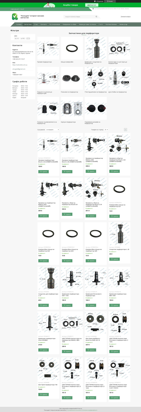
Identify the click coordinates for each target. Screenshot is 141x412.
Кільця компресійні (67, 62)
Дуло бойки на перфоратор (117, 92)
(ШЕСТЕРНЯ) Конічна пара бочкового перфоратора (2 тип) (71, 386)
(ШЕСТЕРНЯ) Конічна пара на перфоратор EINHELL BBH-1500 (72, 340)
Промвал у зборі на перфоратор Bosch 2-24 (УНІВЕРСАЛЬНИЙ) (94, 204)
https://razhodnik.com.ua (19, 65)
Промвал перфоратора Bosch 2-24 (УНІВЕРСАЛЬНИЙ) (48, 161)
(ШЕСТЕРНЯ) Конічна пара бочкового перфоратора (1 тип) (118, 340)
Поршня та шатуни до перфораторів (44, 92)
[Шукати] (96, 16)
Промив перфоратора (44, 62)
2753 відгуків (99, 1)
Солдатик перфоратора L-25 (119, 249)
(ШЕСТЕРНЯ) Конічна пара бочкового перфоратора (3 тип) (95, 386)
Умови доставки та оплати (87, 24)
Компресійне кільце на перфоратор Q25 (94, 250)
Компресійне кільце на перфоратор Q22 (46, 250)
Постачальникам (54, 24)
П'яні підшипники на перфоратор (96, 92)
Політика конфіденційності (90, 410)
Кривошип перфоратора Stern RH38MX (46, 339)
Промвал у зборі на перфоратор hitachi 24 (69, 203)
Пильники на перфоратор (69, 92)
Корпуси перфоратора (68, 122)
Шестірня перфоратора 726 (47, 385)
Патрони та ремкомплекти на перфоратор (47, 122)
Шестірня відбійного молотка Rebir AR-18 (93, 339)
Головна (18, 24)
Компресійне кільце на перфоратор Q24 (70, 250)
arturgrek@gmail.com (18, 69)
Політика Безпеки (111, 24)
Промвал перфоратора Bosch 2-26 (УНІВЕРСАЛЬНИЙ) (72, 161)
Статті (101, 24)
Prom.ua (79, 408)
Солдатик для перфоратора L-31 (48, 294)
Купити (44, 171)
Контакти (44, 24)
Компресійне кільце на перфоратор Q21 (117, 205)
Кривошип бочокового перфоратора (93, 294)
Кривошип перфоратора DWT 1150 (70, 294)
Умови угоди (123, 24)
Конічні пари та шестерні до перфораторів (117, 62)
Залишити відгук (126, 16)
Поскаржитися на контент (74, 410)
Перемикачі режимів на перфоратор (92, 122)
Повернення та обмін (69, 24)
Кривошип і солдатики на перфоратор (93, 62)
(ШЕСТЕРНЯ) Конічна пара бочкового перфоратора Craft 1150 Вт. (118, 386)
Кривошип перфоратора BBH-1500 (117, 294)
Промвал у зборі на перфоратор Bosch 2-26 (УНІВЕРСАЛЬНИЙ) (117, 159)
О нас (36, 24)
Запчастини (27, 24)
